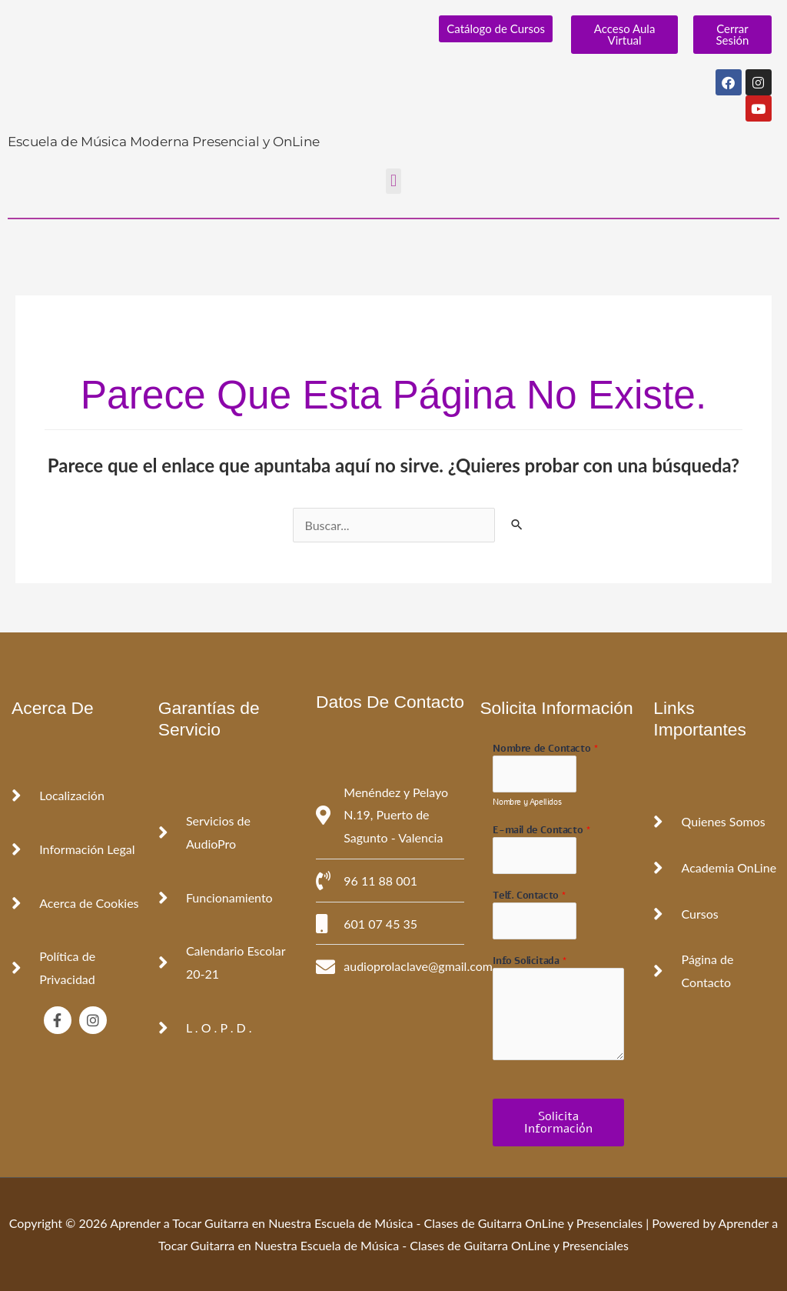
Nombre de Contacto (545, 749)
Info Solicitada (529, 961)
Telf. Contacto (529, 895)
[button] (393, 181)
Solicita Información (558, 1122)
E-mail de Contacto (541, 830)
